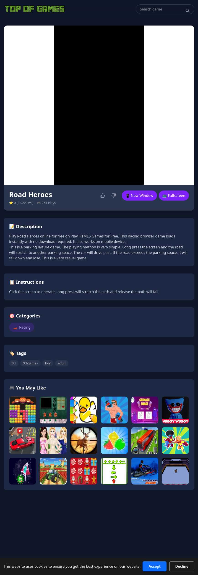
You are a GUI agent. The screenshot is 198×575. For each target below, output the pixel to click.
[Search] (187, 11)
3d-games (30, 363)
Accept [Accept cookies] (154, 566)
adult (62, 363)
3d (14, 363)
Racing (22, 327)
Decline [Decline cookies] (181, 566)
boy (48, 363)
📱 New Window (139, 195)
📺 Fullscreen (173, 195)
